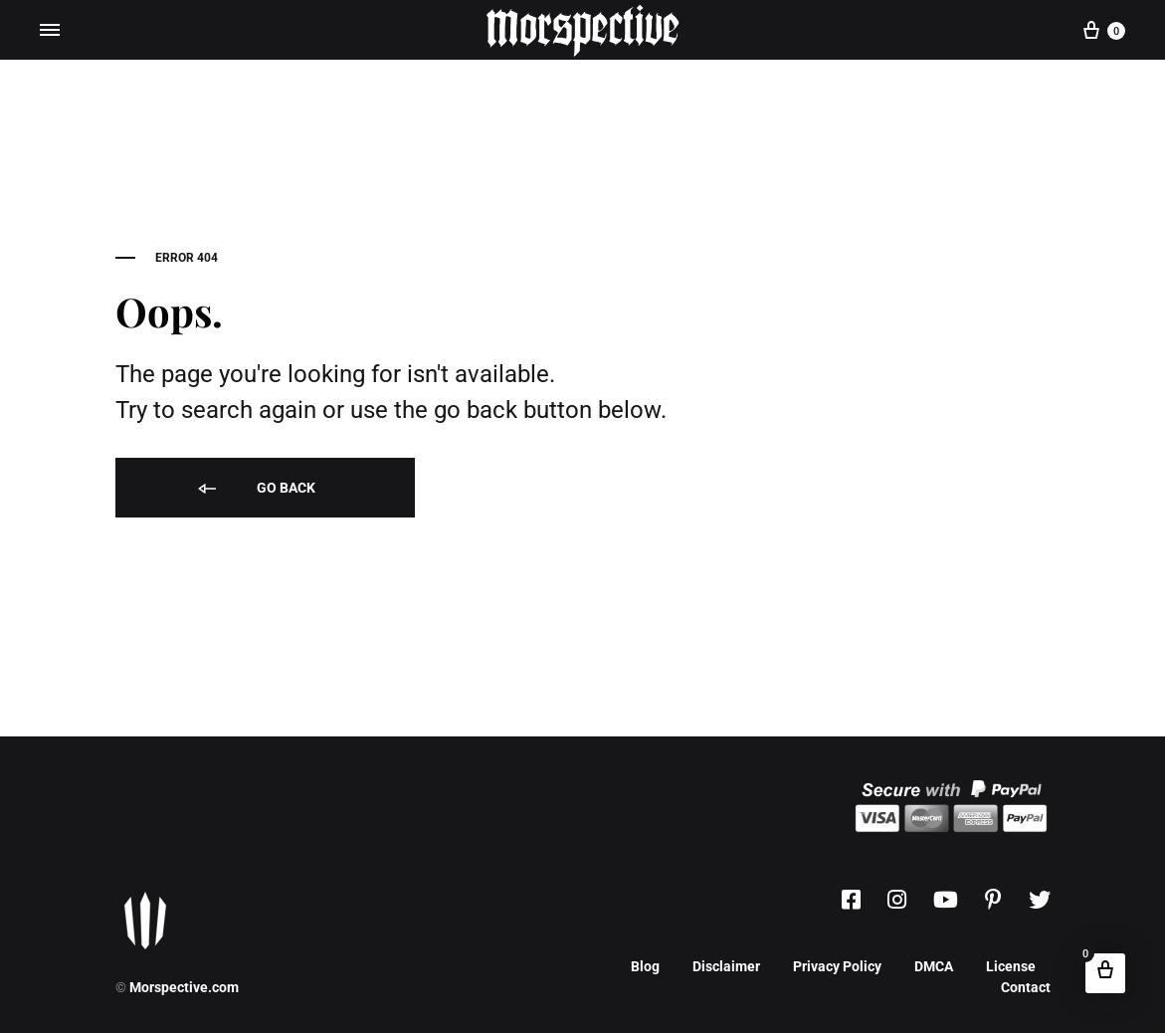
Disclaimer (726, 966)
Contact (1026, 987)
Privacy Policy (837, 966)
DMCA (933, 966)
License (1011, 966)
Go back (255, 489)
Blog (645, 966)
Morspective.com (184, 987)
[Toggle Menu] (50, 30)
